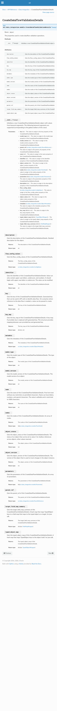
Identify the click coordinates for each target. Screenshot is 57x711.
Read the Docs (36, 564)
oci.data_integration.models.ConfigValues (29, 267)
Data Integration (24, 9)
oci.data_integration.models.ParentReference (31, 501)
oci (30, 3)
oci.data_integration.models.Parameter (31, 484)
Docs (4, 9)
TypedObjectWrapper (29, 547)
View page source (48, 12)
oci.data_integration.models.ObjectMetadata (30, 346)
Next (50, 553)
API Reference (12, 9)
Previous (7, 553)
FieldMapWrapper (28, 526)
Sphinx (11, 564)
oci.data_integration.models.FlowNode (31, 426)
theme (21, 564)
